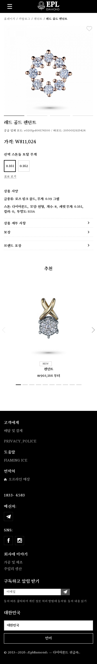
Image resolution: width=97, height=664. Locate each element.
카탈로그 (24, 18)
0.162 (24, 166)
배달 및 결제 (13, 431)
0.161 (10, 166)
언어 (48, 638)
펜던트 (48, 369)
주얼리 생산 (13, 569)
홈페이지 (9, 18)
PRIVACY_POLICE (20, 441)
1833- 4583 (14, 495)
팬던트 (38, 18)
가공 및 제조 (13, 562)
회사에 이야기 (16, 554)
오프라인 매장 (17, 479)
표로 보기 (10, 176)
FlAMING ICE (15, 460)
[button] (4, 329)
